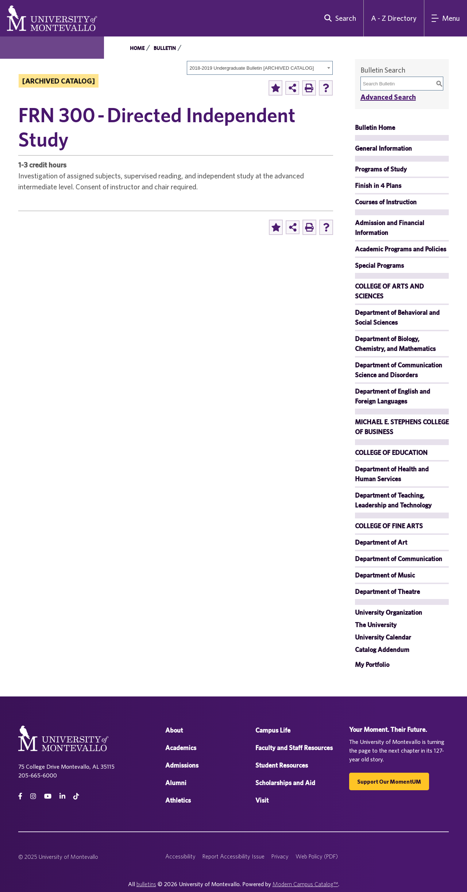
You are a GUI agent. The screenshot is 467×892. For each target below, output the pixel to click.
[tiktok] (76, 796)
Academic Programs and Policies (400, 249)
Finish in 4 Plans (378, 185)
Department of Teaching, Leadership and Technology (393, 500)
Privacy (280, 856)
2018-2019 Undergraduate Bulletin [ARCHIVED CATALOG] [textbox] (252, 68)
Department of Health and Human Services (392, 474)
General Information (383, 148)
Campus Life (272, 730)
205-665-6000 (37, 775)
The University (376, 625)
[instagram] (33, 796)
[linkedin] (62, 796)
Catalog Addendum (382, 649)
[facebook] (20, 796)
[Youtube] (47, 796)
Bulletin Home (375, 127)
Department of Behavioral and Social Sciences (397, 317)
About (174, 730)
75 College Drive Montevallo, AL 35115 (66, 766)
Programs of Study (381, 169)
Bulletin (165, 48)
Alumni (175, 783)
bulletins (146, 884)
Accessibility (180, 856)
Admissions (181, 765)
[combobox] (260, 68)
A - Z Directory (394, 18)
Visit (262, 800)
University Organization (388, 612)
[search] (338, 18)
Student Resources (281, 765)
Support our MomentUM (389, 781)
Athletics (178, 800)
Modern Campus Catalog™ (305, 884)
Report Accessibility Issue (233, 856)
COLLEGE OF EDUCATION (391, 452)
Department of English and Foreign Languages (392, 396)
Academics (180, 748)
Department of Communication (398, 559)
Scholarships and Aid (285, 783)
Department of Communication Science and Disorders (398, 370)
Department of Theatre (387, 591)
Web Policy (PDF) (317, 856)
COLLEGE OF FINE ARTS (389, 526)
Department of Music (385, 575)
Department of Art (381, 542)
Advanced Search (388, 97)
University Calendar (383, 637)
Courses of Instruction (386, 202)
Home (137, 48)
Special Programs (379, 265)
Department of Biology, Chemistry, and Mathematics (395, 343)
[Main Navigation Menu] (445, 18)
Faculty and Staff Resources (294, 748)
